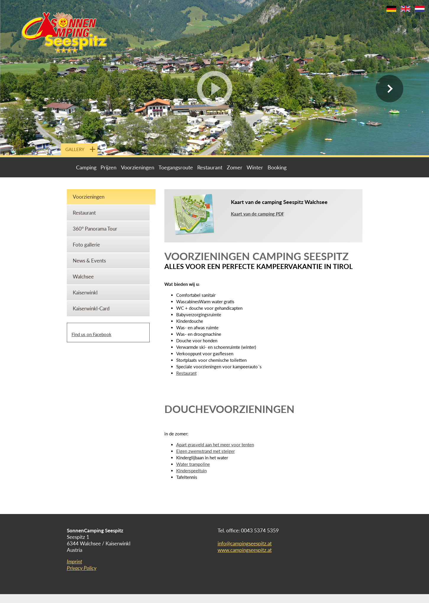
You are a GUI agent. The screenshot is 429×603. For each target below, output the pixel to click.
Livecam (298, 167)
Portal (70, 167)
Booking (277, 167)
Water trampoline (193, 464)
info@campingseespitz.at (245, 543)
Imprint (74, 561)
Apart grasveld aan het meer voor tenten (215, 444)
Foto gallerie (86, 244)
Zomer (234, 167)
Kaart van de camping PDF (257, 213)
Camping (86, 167)
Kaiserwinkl (85, 292)
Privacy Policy (81, 568)
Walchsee (83, 276)
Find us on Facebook (91, 334)
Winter (255, 167)
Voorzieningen (137, 167)
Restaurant (209, 167)
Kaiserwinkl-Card (91, 308)
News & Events (89, 260)
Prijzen (108, 167)
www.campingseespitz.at (245, 550)
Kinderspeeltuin (191, 470)
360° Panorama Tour (95, 229)
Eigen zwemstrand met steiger (205, 451)
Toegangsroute (175, 167)
